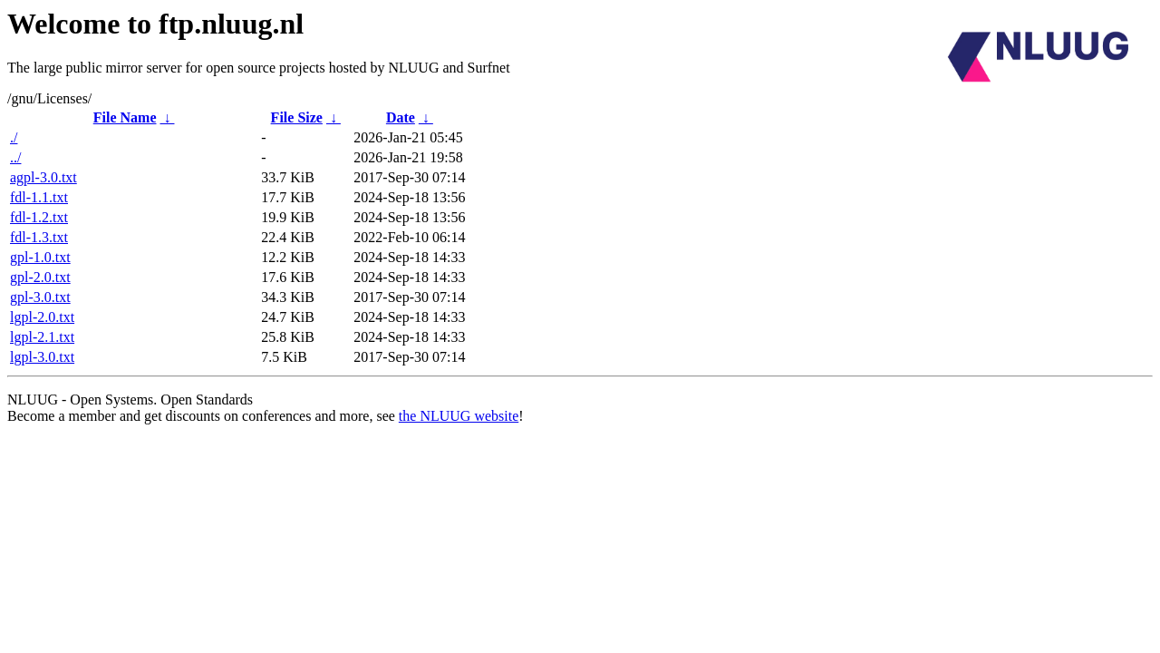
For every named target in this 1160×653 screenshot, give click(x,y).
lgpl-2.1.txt (42, 337)
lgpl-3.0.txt (42, 357)
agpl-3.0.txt (43, 177)
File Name (125, 117)
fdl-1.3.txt (39, 237)
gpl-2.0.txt (40, 277)
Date (400, 117)
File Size (297, 117)
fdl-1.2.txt (39, 217)
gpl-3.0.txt (40, 297)
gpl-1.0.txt (40, 257)
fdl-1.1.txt (39, 197)
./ (13, 137)
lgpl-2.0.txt (42, 317)
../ (15, 157)
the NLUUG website (458, 416)
